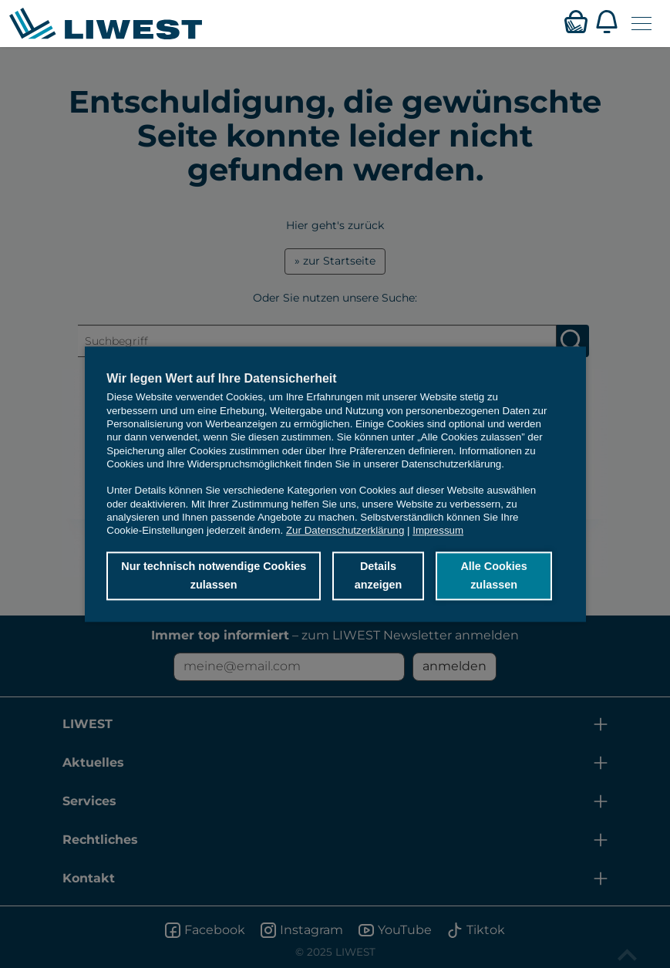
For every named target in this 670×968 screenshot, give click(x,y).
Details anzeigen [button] (378, 576)
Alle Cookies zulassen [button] (493, 576)
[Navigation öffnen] (641, 23)
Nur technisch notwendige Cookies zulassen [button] (213, 576)
